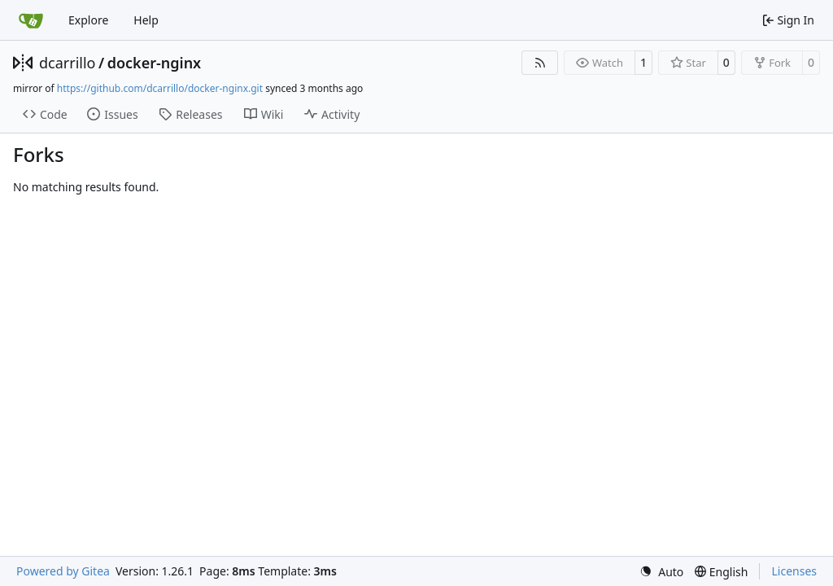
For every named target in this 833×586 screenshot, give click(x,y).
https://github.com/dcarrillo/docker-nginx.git (160, 88)
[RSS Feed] (540, 62)
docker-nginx (154, 63)
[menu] (661, 571)
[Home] (31, 20)
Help (146, 20)
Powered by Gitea (63, 571)
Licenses (794, 571)
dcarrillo (67, 63)
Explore (88, 20)
